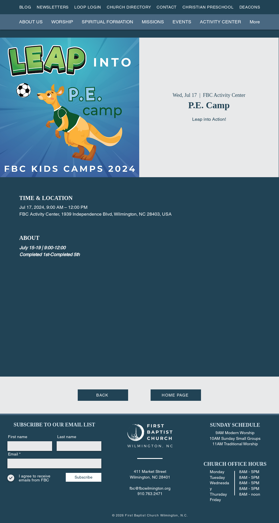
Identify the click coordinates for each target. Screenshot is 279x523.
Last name (66, 437)
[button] (31, 22)
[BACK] (103, 395)
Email (13, 454)
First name (17, 437)
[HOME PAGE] (176, 395)
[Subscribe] (83, 477)
